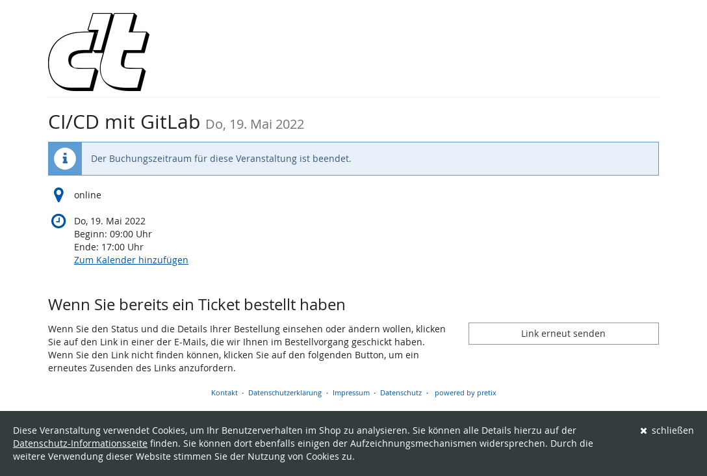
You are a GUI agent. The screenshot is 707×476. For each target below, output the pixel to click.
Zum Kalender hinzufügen (131, 260)
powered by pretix (465, 392)
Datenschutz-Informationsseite (80, 443)
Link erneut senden (563, 333)
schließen (667, 430)
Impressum (351, 392)
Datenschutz (401, 392)
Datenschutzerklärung (285, 392)
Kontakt (224, 392)
